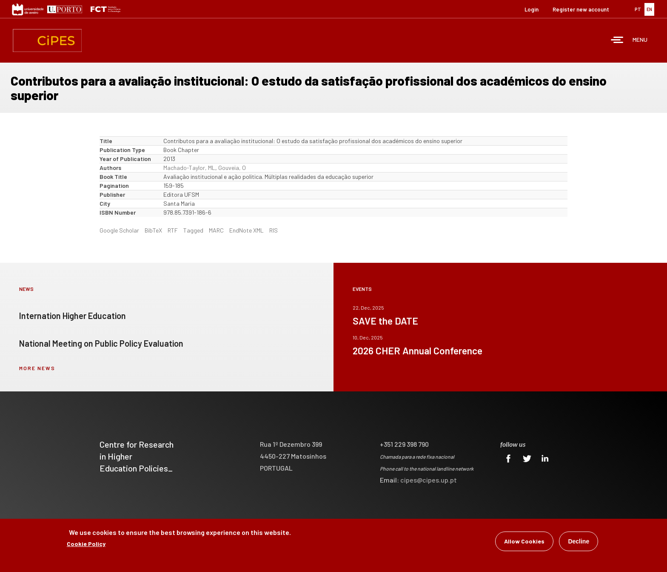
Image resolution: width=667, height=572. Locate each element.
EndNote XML (246, 230)
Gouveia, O (232, 167)
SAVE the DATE (385, 321)
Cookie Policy (86, 544)
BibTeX (153, 230)
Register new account (581, 9)
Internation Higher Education (72, 315)
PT (638, 9)
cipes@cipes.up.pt (428, 480)
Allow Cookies (524, 542)
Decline (578, 542)
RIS (273, 230)
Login (531, 9)
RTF (173, 230)
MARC (216, 230)
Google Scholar (119, 230)
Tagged (193, 230)
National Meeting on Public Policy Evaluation (101, 343)
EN (649, 9)
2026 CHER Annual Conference (417, 350)
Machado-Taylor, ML (189, 167)
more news (37, 368)
